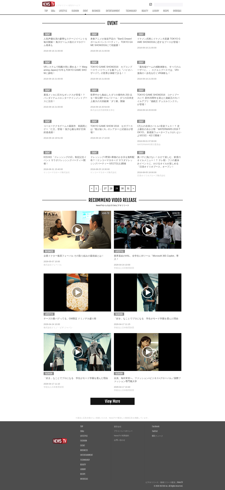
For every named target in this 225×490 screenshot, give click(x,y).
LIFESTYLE (63, 10)
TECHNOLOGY (131, 10)
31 (128, 188)
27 (105, 188)
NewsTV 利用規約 (121, 436)
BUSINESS (96, 10)
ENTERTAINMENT (113, 10)
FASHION (75, 10)
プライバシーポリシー (123, 431)
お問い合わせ (119, 440)
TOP (46, 10)
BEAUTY (145, 10)
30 (122, 188)
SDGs (53, 10)
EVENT (85, 10)
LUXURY (155, 10)
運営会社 (117, 427)
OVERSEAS (177, 10)
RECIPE (166, 10)
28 (111, 188)
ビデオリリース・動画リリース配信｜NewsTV (164, 482)
